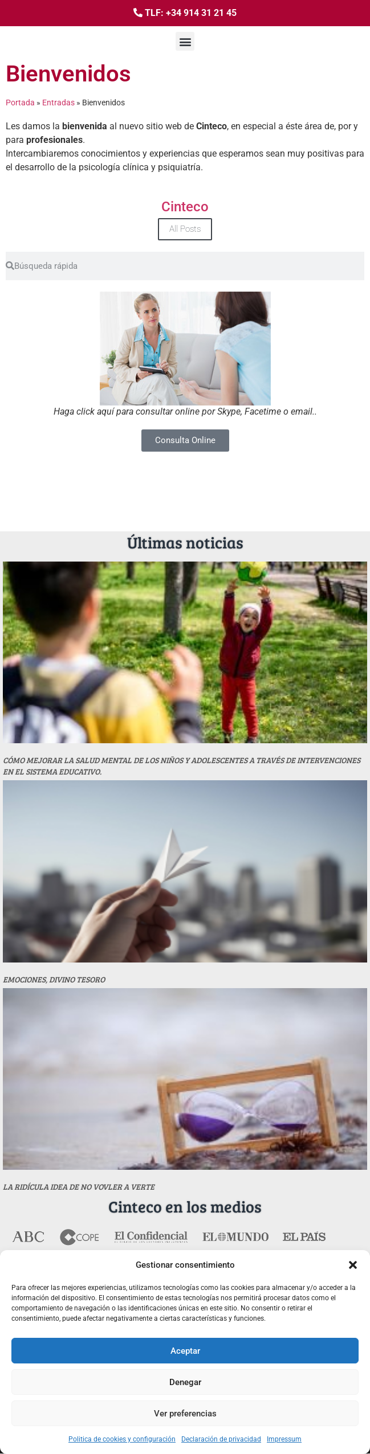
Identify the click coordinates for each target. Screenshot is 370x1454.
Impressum (284, 1439)
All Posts (185, 229)
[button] (353, 1265)
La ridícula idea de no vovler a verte (78, 1186)
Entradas (58, 102)
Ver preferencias (185, 1413)
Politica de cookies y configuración (122, 1439)
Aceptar (185, 1351)
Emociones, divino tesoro (54, 979)
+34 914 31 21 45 (201, 12)
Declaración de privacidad (221, 1439)
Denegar (185, 1382)
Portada (20, 102)
